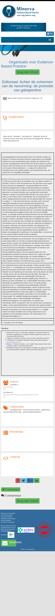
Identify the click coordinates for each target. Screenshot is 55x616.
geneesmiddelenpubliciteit (32, 412)
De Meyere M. (8, 392)
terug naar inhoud (27, 72)
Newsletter (9, 543)
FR (49, 34)
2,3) (11, 201)
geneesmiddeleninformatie (12, 412)
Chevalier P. (14, 385)
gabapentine (45, 410)
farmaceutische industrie (31, 410)
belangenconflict (15, 410)
